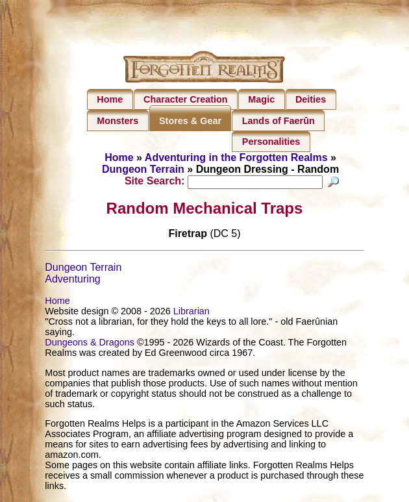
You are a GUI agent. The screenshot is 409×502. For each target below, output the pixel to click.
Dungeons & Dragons (89, 344)
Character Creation (185, 99)
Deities (310, 99)
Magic (261, 99)
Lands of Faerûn (278, 121)
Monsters (117, 121)
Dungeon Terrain (143, 169)
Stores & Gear (190, 121)
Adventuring (72, 280)
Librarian (191, 313)
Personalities (271, 141)
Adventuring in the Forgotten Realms (236, 157)
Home (110, 99)
